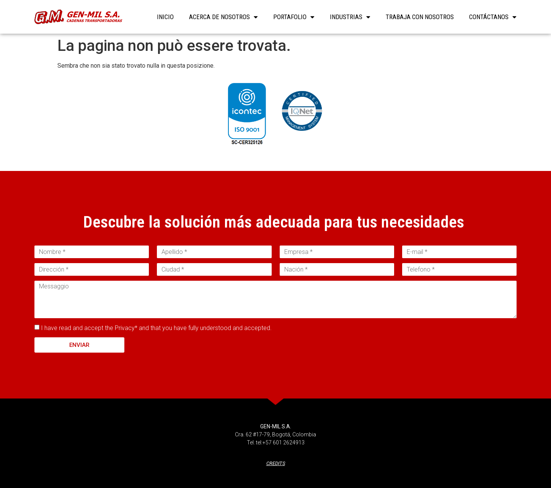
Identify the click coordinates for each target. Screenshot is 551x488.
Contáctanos (493, 16)
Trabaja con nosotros (420, 17)
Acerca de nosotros (223, 16)
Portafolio (294, 16)
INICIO (165, 17)
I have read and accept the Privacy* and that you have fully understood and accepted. (156, 328)
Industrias (350, 16)
